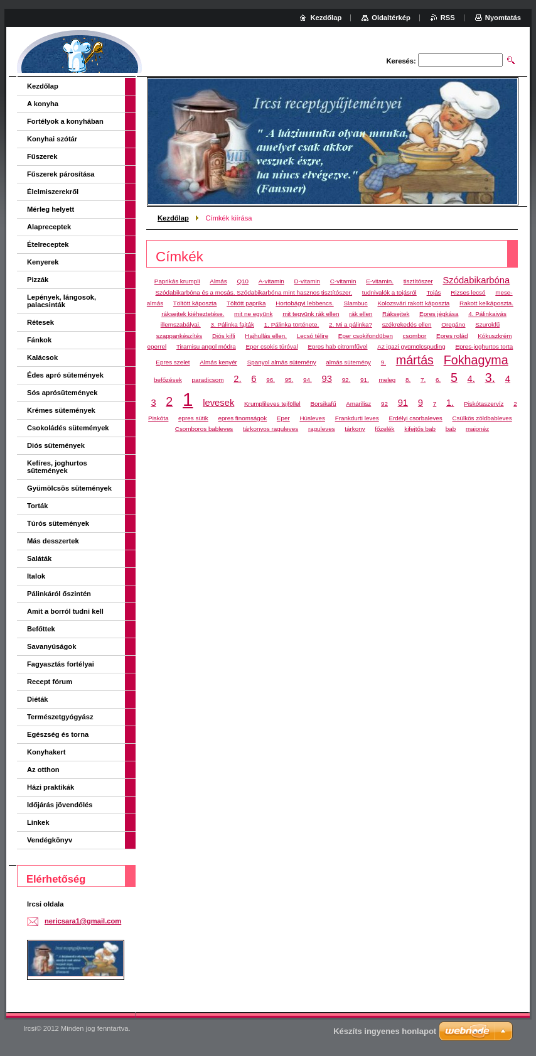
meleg (386, 379)
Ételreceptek (48, 244)
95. (289, 379)
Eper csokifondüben (365, 335)
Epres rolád (452, 335)
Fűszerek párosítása (61, 174)
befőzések (168, 379)
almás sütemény (348, 362)
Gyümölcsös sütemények (69, 488)
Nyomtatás (503, 17)
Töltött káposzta (195, 303)
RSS (448, 17)
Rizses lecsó (468, 292)
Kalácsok (42, 357)
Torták (37, 505)
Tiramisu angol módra (206, 346)
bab (451, 428)
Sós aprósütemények (62, 392)
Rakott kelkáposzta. (486, 303)
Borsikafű (323, 403)
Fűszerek (42, 156)
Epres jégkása (438, 313)
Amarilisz (358, 403)
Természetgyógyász (60, 717)
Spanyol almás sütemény (281, 362)
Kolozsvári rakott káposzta (413, 303)
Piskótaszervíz (483, 403)
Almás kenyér (218, 362)
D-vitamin (307, 281)
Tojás (434, 292)
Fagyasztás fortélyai (60, 664)
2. (237, 379)
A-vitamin (271, 281)
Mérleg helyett (50, 209)
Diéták (37, 699)
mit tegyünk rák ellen (310, 313)
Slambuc (355, 303)
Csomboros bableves (204, 428)
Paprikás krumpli (177, 281)
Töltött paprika (246, 303)
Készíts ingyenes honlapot (384, 1031)
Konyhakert (46, 752)
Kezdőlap (173, 218)
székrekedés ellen (407, 324)
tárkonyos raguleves (270, 428)
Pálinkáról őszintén (59, 593)
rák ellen (360, 313)
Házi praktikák (50, 787)
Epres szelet (173, 362)
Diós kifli (223, 335)
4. (471, 379)
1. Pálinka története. (291, 324)
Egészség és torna (57, 734)
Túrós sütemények (58, 523)
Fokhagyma (476, 360)
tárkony (355, 428)
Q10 (243, 281)
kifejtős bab (420, 428)
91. (364, 379)
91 (403, 403)
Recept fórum (49, 681)
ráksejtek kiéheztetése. (192, 313)
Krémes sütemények (61, 410)
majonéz (477, 428)
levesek (218, 403)
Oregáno (453, 324)
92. (346, 379)
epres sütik (193, 418)
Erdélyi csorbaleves (415, 418)
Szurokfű (487, 324)
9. (383, 362)
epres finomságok (242, 418)
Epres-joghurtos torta (484, 346)
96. (270, 379)
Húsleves (312, 418)
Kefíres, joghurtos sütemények (57, 466)
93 (326, 379)
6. (438, 379)
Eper (283, 418)
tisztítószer (418, 281)
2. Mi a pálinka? (350, 324)
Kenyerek (42, 262)
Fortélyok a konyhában (65, 121)
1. (450, 403)
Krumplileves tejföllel (272, 403)
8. (407, 379)
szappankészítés (179, 335)
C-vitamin (343, 281)
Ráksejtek (395, 313)
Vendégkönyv (49, 840)
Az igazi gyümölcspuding (411, 346)
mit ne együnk (253, 313)
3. (490, 377)
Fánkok (39, 340)
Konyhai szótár (52, 139)
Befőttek (41, 629)
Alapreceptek (49, 227)
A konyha (42, 103)
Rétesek (40, 322)
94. (307, 379)
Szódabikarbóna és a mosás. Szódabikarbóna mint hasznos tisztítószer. (254, 292)
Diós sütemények (56, 445)
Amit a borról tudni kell (65, 611)
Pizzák (37, 279)
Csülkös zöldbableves (482, 418)
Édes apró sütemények (65, 375)
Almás (218, 281)
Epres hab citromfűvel (337, 346)
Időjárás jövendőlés (59, 804)
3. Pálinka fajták (232, 324)
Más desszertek (53, 541)
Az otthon (43, 769)
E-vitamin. (380, 281)
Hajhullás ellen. (266, 335)
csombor (415, 335)
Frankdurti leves (357, 418)
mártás (415, 360)
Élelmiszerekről (52, 191)
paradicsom (208, 379)
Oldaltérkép (391, 17)
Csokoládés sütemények (68, 428)
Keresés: (401, 61)
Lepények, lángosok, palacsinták (61, 300)
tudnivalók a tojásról (389, 292)
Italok (36, 576)
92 (384, 403)
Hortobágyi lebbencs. (304, 303)
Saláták (39, 558)
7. (423, 379)
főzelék (384, 428)
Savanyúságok (51, 646)
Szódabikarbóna (476, 280)
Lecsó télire (312, 335)
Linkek (38, 822)
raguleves (321, 428)
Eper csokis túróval (271, 346)
